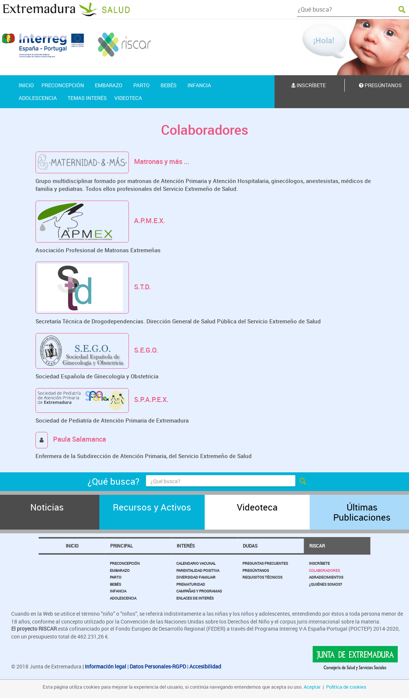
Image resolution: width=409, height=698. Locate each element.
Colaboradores (324, 570)
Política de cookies (346, 686)
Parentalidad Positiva (197, 570)
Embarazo (120, 570)
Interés (186, 546)
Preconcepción (125, 563)
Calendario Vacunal (196, 563)
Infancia (118, 591)
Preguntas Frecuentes (265, 563)
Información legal (105, 666)
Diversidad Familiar (196, 577)
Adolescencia (123, 598)
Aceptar (312, 686)
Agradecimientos (326, 577)
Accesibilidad (205, 666)
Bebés (115, 584)
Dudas (250, 546)
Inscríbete (308, 85)
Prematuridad (190, 584)
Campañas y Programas (199, 591)
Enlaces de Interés (195, 598)
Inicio (72, 546)
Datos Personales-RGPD (158, 666)
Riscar (317, 546)
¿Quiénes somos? (325, 584)
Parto (115, 577)
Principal (121, 546)
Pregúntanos (255, 570)
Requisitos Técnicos (262, 577)
